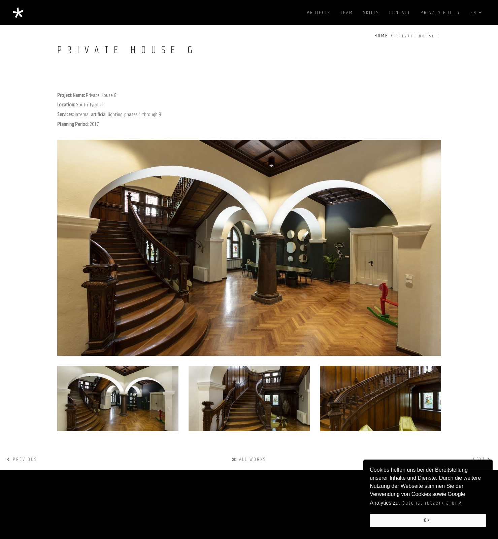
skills (371, 12)
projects (318, 12)
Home (381, 36)
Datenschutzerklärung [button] (432, 503)
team (346, 12)
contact (399, 12)
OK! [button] (428, 520)
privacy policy (440, 12)
